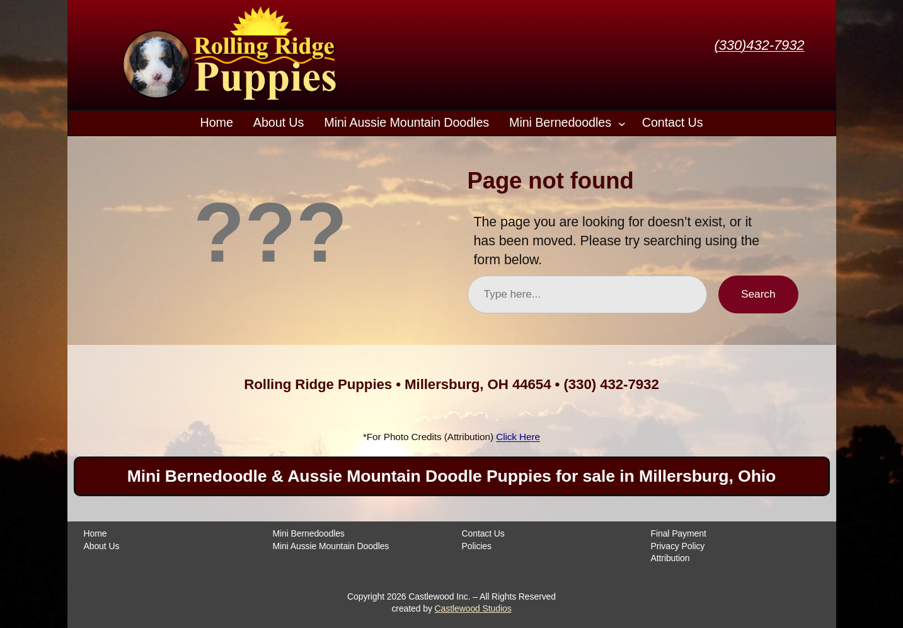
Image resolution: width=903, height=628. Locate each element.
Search (758, 294)
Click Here (518, 436)
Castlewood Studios (473, 608)
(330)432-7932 (759, 45)
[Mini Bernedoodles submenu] (622, 123)
